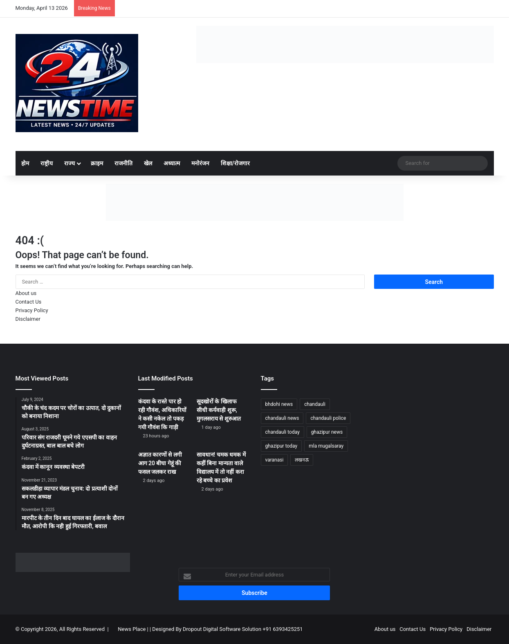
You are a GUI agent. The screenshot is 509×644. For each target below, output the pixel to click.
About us (26, 293)
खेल (148, 163)
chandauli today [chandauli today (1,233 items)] (282, 432)
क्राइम (97, 163)
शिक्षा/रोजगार (235, 163)
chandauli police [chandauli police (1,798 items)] (328, 418)
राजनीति (123, 163)
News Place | (133, 629)
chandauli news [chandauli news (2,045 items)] (282, 418)
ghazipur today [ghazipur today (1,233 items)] (281, 446)
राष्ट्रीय (46, 163)
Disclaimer (28, 319)
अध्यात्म (172, 163)
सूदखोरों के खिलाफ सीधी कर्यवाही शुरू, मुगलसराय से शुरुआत (219, 410)
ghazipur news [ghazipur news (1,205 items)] (327, 432)
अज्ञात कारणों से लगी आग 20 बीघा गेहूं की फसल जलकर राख (160, 463)
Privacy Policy (32, 310)
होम (25, 163)
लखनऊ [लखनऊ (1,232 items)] (302, 460)
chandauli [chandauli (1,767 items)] (314, 404)
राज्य (69, 163)
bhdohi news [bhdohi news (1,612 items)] (279, 404)
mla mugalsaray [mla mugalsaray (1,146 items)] (326, 446)
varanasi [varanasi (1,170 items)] (274, 460)
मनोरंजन (200, 163)
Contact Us (29, 302)
